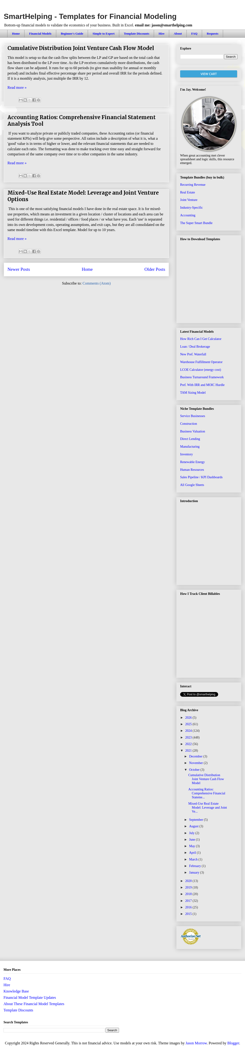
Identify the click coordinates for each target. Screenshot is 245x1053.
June (192, 839)
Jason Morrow (196, 1043)
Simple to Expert (104, 33)
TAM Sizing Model (193, 392)
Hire (161, 33)
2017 (189, 901)
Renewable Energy (192, 462)
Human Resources (192, 469)
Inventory (186, 454)
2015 (189, 914)
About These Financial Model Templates (34, 1004)
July (192, 833)
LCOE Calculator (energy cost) (200, 369)
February (195, 866)
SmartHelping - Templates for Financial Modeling (90, 16)
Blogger (233, 1043)
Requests (212, 33)
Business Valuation (192, 431)
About (178, 33)
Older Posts (154, 269)
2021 (189, 750)
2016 (189, 907)
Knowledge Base (16, 991)
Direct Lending (190, 439)
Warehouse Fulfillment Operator (201, 362)
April (193, 852)
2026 (189, 717)
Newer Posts (18, 269)
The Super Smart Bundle (196, 223)
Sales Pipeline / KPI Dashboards (201, 477)
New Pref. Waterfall (193, 354)
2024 (189, 730)
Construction (188, 423)
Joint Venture (188, 200)
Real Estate (187, 192)
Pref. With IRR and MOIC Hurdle (202, 385)
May (192, 846)
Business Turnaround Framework (202, 377)
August (194, 826)
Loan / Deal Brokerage (195, 346)
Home (16, 33)
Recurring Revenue (192, 184)
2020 (189, 881)
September (196, 819)
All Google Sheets (192, 485)
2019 (189, 887)
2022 (189, 744)
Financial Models (40, 33)
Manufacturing (190, 446)
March (193, 859)
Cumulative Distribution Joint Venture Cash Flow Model (80, 48)
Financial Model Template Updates (30, 997)
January (194, 872)
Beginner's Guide (72, 33)
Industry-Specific (191, 207)
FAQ (194, 33)
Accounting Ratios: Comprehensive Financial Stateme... (206, 793)
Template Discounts (136, 33)
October (194, 769)
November (196, 763)
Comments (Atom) (97, 283)
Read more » (17, 87)
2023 (189, 737)
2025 (189, 724)
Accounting (187, 215)
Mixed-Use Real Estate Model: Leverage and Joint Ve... (207, 807)
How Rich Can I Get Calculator (200, 339)
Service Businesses (192, 416)
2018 (189, 894)
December (196, 756)
